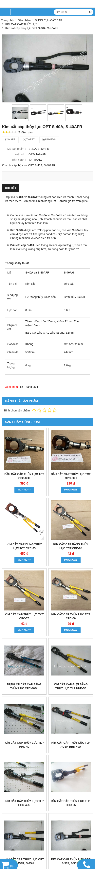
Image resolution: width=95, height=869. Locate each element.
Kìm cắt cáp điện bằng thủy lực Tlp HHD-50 (70, 686)
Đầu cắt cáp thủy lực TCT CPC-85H (24, 476)
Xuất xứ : (20, 154)
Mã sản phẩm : (16, 148)
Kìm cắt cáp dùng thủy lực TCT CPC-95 (24, 546)
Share (10, 139)
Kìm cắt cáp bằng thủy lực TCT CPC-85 (70, 546)
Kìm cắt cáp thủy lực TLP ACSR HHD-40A (70, 744)
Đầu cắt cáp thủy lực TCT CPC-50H (70, 476)
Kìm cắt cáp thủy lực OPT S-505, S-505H (70, 861)
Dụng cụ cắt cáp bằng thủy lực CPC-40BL (24, 686)
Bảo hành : (19, 159)
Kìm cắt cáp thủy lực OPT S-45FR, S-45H (24, 861)
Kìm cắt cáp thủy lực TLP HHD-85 (70, 803)
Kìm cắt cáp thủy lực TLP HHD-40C (24, 803)
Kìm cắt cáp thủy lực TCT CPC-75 (24, 616)
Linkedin (49, 139)
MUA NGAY (24, 489)
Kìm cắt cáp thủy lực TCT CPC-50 (70, 616)
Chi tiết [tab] (10, 188)
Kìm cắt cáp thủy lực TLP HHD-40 (24, 744)
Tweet (29, 139)
